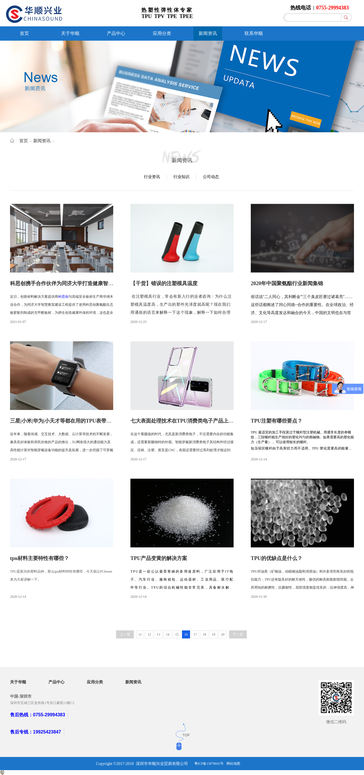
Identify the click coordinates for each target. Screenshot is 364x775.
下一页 (238, 634)
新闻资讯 (41, 141)
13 (158, 634)
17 (195, 634)
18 (204, 634)
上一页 (125, 634)
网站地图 (233, 764)
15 (177, 634)
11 (140, 634)
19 (213, 634)
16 (186, 634)
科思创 (63, 297)
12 (149, 634)
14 (167, 634)
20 (222, 634)
